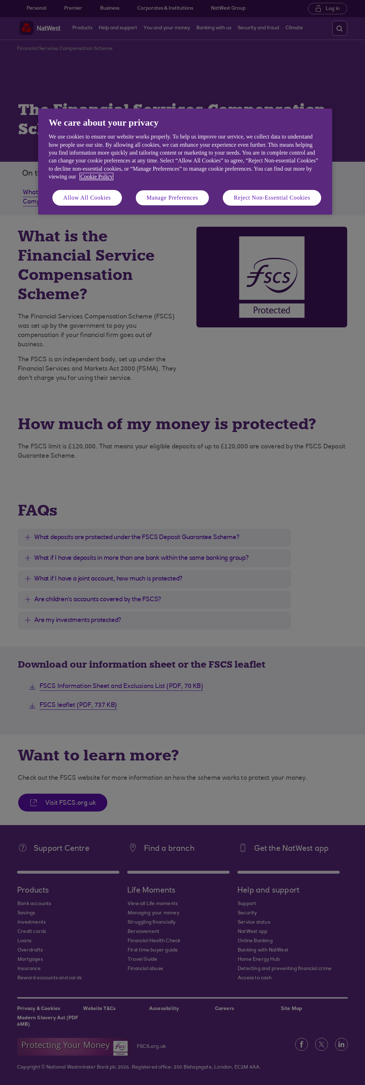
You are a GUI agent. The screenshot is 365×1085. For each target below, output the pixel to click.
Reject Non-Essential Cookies (272, 198)
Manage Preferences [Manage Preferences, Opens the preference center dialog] (172, 198)
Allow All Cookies (87, 198)
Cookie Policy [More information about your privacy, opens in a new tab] (96, 177)
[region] (185, 162)
